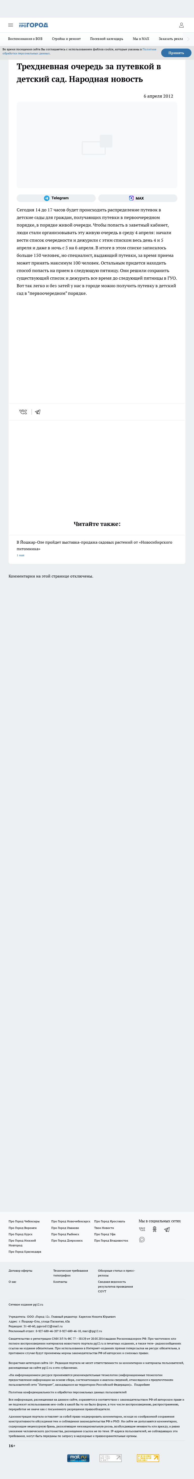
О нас (12, 1282)
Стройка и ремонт (66, 38)
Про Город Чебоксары (24, 1221)
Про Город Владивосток (111, 1240)
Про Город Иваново (65, 1228)
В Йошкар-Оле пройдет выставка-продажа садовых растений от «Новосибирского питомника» (97, 549)
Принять (176, 53)
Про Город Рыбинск (65, 1234)
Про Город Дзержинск (67, 1240)
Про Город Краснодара (25, 1251)
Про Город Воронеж (23, 1228)
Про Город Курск (20, 1234)
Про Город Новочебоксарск (70, 1221)
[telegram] (39, 411)
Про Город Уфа (104, 1234)
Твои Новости (104, 1228)
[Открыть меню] (11, 25)
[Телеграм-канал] (56, 198)
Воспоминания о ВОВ (25, 38)
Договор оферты (20, 1270)
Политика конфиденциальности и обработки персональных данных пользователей (68, 1392)
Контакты (60, 1282)
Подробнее (142, 1384)
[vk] (23, 411)
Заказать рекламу (173, 38)
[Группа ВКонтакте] (142, 1229)
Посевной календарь (106, 38)
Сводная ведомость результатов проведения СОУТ (115, 1286)
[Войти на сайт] (181, 25)
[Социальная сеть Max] (137, 198)
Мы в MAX (141, 38)
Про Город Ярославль (109, 1221)
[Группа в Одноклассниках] (154, 1229)
